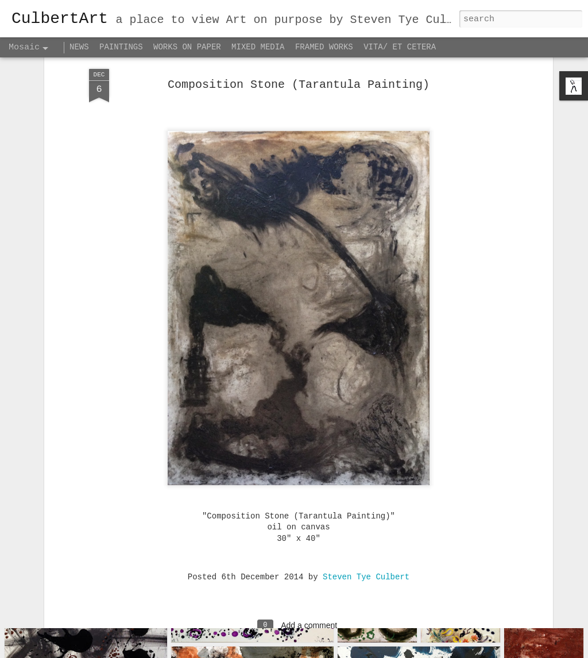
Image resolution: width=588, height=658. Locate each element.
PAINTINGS (121, 47)
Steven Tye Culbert (366, 527)
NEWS (79, 47)
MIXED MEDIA (257, 47)
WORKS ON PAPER (187, 47)
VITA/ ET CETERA (399, 47)
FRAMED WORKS (324, 47)
